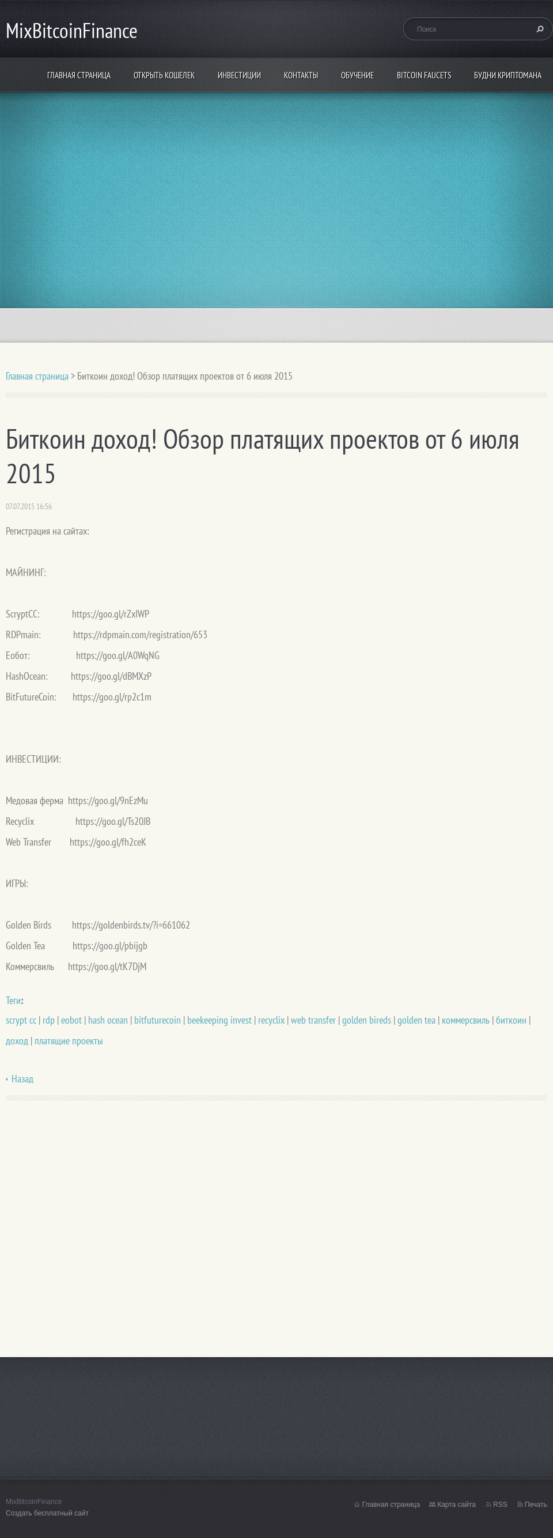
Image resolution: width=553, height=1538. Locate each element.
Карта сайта (456, 1505)
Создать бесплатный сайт (47, 1513)
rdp (49, 1019)
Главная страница (79, 75)
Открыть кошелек (164, 75)
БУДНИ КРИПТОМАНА (507, 75)
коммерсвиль (466, 1019)
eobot (71, 1019)
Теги (13, 1000)
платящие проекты (69, 1040)
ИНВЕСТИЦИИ (239, 75)
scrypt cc (21, 1019)
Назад (22, 1078)
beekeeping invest (219, 1019)
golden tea (416, 1019)
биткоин (511, 1019)
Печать (536, 1505)
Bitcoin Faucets (424, 75)
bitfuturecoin (157, 1019)
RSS (500, 1505)
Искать (538, 28)
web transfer (313, 1019)
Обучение (357, 75)
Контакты (301, 75)
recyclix (271, 1019)
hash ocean (108, 1019)
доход (17, 1040)
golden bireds (366, 1019)
